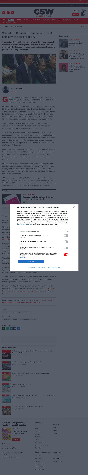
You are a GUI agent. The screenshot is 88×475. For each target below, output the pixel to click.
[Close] (75, 207)
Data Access (41, 267)
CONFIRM (31, 261)
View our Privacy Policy (54, 267)
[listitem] (44, 232)
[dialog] (44, 237)
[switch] (66, 235)
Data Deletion (31, 267)
